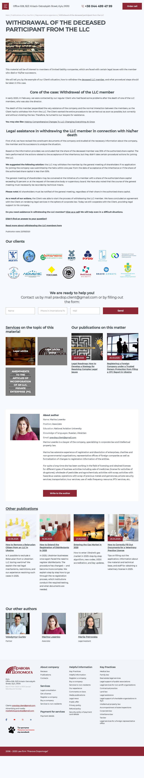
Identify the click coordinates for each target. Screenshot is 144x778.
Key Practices (75, 671)
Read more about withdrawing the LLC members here (34, 225)
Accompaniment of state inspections (115, 707)
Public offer (74, 702)
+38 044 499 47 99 (98, 6)
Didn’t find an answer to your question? (26, 219)
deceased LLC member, (93, 79)
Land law (103, 692)
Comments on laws (77, 692)
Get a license (45, 694)
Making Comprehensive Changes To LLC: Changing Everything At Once (59, 122)
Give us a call (72, 212)
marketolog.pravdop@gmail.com (20, 711)
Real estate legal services (110, 678)
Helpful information (77, 675)
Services (13, 327)
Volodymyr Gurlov (16, 637)
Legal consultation (48, 690)
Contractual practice (108, 688)
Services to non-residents (51, 704)
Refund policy (75, 709)
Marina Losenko (51, 637)
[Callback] (132, 6)
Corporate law (106, 711)
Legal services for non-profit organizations (117, 685)
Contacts (44, 678)
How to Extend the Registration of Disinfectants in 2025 (54, 547)
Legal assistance (106, 695)
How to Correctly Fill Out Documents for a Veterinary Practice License (122, 547)
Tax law (103, 718)
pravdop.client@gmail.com (63, 437)
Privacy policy (75, 705)
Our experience (75, 688)
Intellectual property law (110, 704)
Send (120, 310)
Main (8, 15)
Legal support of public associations (115, 681)
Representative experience (46, 15)
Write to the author (60, 493)
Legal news (74, 698)
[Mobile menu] (5, 6)
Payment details (47, 716)
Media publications (77, 695)
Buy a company (47, 700)
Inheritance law (106, 714)
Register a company (48, 697)
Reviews (43, 671)
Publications (45, 675)
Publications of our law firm (22, 15)
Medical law (105, 671)
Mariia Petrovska (87, 637)
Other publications (22, 509)
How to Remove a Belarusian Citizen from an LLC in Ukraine (20, 547)
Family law (104, 675)
